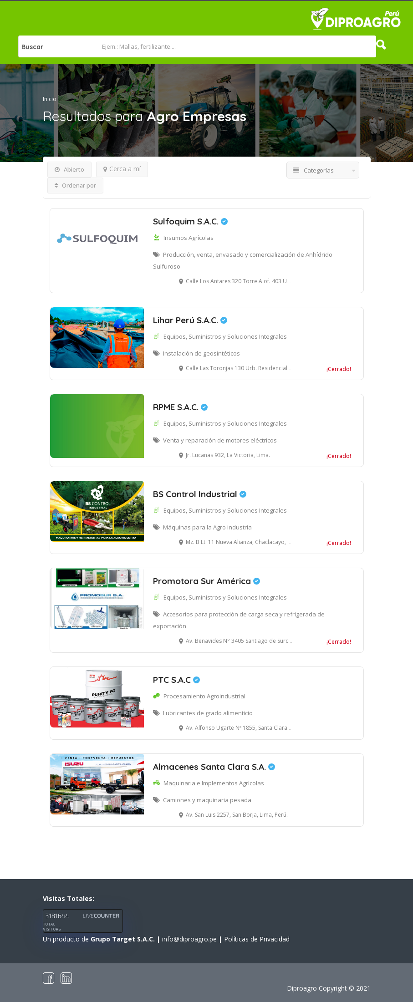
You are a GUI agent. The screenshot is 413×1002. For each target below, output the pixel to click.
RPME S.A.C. (180, 407)
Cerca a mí (122, 168)
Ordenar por (75, 185)
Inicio (49, 99)
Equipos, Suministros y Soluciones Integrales (225, 336)
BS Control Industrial (199, 493)
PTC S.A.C (176, 679)
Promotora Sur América (206, 580)
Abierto (69, 169)
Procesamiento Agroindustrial (204, 696)
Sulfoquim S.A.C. (190, 221)
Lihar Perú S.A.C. (190, 320)
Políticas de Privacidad (257, 939)
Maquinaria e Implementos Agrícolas (213, 783)
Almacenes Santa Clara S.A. (214, 766)
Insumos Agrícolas (188, 238)
